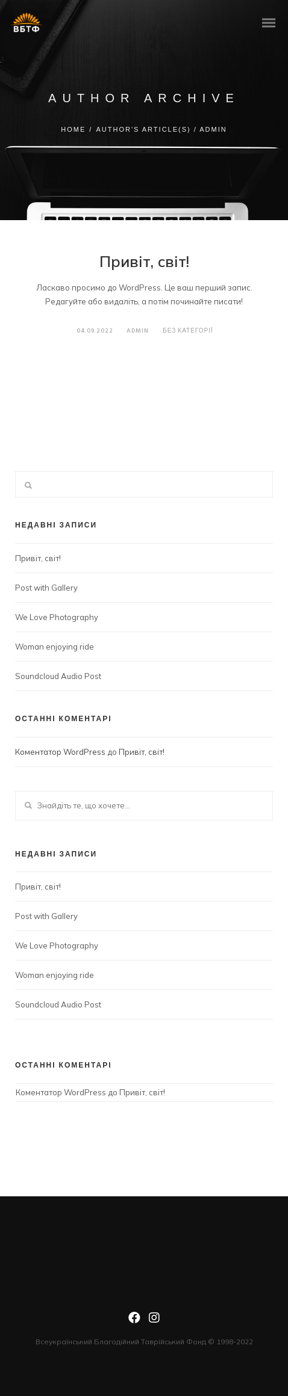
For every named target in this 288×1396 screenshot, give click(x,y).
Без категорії (188, 331)
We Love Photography (56, 617)
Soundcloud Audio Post (58, 676)
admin (134, 331)
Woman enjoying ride (54, 646)
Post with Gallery (46, 587)
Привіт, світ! (144, 261)
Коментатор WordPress (60, 752)
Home (73, 129)
